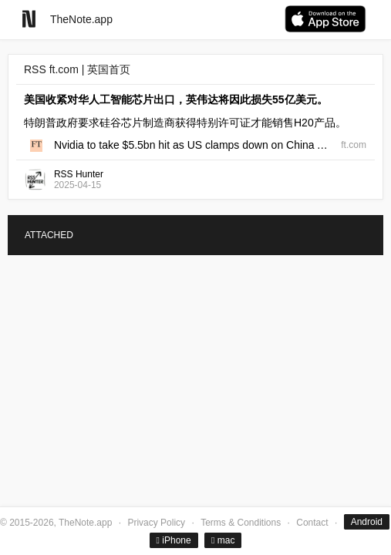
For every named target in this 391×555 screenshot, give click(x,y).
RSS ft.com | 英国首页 (77, 69)
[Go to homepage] (28, 18)
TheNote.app (81, 19)
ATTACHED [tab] (49, 235)
